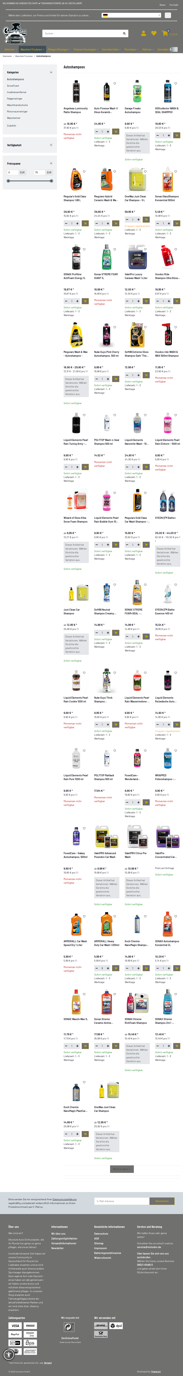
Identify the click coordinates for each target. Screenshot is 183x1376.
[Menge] (102, 131)
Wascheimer (13, 117)
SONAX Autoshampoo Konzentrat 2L (167, 943)
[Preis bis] (39, 172)
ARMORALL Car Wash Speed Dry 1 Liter (75, 943)
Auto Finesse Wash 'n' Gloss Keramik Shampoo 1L (106, 110)
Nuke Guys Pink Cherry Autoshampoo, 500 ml (106, 353)
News (162, 4)
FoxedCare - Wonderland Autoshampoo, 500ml (137, 777)
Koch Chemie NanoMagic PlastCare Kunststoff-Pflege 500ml (75, 1109)
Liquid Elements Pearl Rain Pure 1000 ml (76, 777)
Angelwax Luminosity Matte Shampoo (76, 110)
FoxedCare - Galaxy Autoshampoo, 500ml (75, 855)
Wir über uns (58, 1233)
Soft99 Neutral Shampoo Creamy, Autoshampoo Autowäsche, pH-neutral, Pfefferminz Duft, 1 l (105, 611)
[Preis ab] (13, 172)
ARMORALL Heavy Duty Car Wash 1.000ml (106, 943)
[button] (144, 33)
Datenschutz (101, 1233)
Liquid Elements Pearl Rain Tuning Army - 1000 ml (76, 442)
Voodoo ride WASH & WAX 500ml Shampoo (167, 353)
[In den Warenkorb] (115, 131)
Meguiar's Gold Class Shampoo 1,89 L (75, 198)
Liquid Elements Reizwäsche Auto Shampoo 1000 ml (165, 699)
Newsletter (57, 1248)
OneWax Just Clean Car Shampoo (104, 1109)
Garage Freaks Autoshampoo (133, 110)
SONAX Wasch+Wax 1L (76, 1019)
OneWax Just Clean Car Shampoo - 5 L (135, 198)
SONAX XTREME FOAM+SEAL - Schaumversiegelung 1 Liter (137, 611)
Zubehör (11, 125)
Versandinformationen (63, 1243)
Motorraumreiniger (17, 111)
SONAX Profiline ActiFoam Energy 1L (74, 276)
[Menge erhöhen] (107, 131)
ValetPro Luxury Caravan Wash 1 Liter (136, 276)
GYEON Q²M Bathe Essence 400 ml (165, 611)
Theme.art (156, 1371)
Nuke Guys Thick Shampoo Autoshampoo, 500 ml (106, 699)
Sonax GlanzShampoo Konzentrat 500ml (167, 198)
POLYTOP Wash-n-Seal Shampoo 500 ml (106, 441)
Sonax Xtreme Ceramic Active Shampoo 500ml (103, 1021)
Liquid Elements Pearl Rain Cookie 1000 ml (76, 699)
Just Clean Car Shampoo (72, 611)
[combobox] (131, 15)
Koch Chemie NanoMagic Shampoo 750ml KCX (136, 943)
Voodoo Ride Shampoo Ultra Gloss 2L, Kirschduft (166, 276)
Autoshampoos (15, 79)
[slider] (8, 181)
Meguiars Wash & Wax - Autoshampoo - (76, 353)
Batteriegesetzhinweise (107, 1252)
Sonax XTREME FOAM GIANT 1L (106, 276)
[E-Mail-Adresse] (122, 1201)
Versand (48, 1363)
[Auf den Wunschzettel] (114, 83)
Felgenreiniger (14, 98)
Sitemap (98, 1243)
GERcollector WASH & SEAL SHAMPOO (167, 110)
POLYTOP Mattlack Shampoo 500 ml (104, 777)
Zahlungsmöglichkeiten (64, 1238)
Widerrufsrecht (102, 1257)
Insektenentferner (16, 92)
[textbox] (131, 15)
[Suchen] (81, 33)
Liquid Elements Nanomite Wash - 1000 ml (137, 442)
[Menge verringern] (96, 131)
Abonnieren (162, 1201)
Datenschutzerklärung (64, 1199)
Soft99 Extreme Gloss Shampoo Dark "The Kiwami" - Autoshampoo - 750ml (137, 354)
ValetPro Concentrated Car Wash (165, 855)
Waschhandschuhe (17, 104)
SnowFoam (13, 85)
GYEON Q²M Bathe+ (165, 517)
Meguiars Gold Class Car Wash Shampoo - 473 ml (136, 519)
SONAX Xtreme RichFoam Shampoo (136, 1021)
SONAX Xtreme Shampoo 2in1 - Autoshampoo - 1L (165, 1021)
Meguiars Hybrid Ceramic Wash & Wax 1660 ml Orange (105, 198)
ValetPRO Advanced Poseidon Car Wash (105, 855)
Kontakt (174, 4)
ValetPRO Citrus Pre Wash (136, 855)
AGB (96, 1238)
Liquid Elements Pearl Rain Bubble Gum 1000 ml (106, 519)
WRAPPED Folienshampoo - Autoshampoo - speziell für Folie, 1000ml (164, 777)
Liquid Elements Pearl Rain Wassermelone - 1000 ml (137, 699)
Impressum (100, 1248)
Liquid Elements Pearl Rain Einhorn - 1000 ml (167, 441)
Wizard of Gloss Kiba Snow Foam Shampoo (76, 519)
